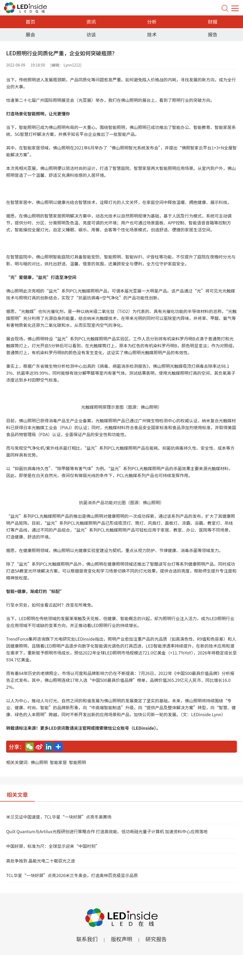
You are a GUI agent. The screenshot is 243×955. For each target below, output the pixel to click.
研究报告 (156, 939)
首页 (30, 21)
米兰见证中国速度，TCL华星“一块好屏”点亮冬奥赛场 (58, 817)
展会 (30, 34)
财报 (212, 21)
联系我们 (87, 939)
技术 (152, 34)
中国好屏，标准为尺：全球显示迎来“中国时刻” (53, 846)
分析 (152, 21)
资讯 (91, 21)
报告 (212, 34)
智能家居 (58, 762)
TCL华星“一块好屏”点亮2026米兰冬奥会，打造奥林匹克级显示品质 (72, 875)
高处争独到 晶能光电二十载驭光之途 (40, 860)
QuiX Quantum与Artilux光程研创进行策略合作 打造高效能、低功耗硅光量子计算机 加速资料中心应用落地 (106, 831)
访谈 (91, 34)
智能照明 (77, 762)
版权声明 (121, 939)
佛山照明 (39, 762)
